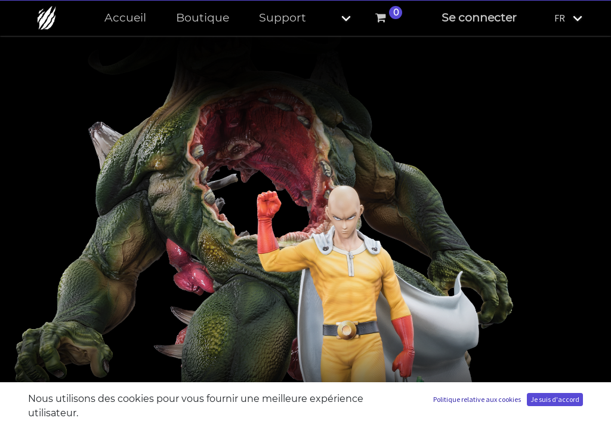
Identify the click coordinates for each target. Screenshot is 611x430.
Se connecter (479, 17)
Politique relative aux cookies (477, 399)
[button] (336, 18)
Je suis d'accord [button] (554, 399)
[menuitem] (125, 18)
